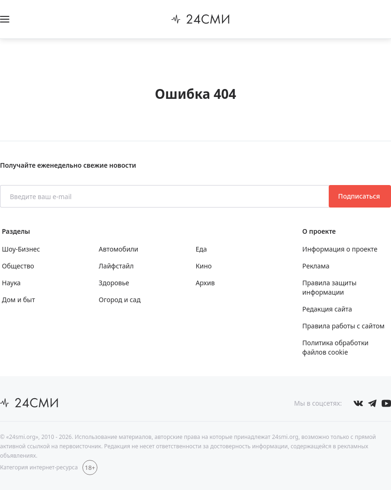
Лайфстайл (116, 265)
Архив (205, 282)
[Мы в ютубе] (386, 403)
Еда (201, 249)
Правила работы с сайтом (343, 325)
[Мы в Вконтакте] (358, 403)
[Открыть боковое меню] (4, 19)
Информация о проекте (339, 249)
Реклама (316, 265)
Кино (204, 265)
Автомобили (118, 249)
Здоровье (114, 282)
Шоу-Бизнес (21, 249)
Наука (11, 282)
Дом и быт (18, 299)
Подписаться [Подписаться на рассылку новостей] (360, 196)
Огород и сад (119, 299)
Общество (18, 265)
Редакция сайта (327, 308)
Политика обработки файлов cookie (335, 347)
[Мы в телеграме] (372, 403)
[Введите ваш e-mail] (165, 196)
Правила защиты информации (329, 287)
